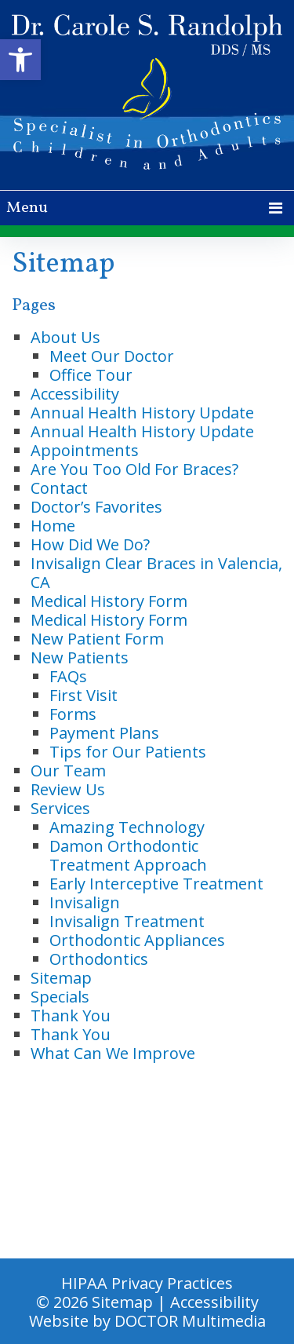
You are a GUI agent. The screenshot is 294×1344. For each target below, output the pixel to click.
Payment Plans (104, 732)
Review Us (68, 789)
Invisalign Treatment (127, 921)
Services (60, 808)
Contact (59, 488)
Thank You (71, 1015)
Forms (72, 714)
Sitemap (61, 977)
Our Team (68, 770)
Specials (60, 996)
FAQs (68, 676)
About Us (65, 337)
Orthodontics (98, 959)
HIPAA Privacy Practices (147, 1283)
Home (53, 525)
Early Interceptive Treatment (156, 883)
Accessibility (75, 393)
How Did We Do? (90, 544)
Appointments (85, 450)
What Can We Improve (113, 1053)
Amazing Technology (127, 827)
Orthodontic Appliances (137, 940)
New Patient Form (97, 638)
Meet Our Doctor (111, 356)
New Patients (80, 657)
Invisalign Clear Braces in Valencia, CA (156, 573)
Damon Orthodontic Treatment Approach (128, 855)
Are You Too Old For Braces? (134, 469)
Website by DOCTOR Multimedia (147, 1320)
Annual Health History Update (142, 412)
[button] (20, 59)
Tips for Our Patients (127, 751)
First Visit (83, 695)
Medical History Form (109, 601)
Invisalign (84, 902)
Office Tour (90, 374)
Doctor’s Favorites (96, 506)
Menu (27, 208)
